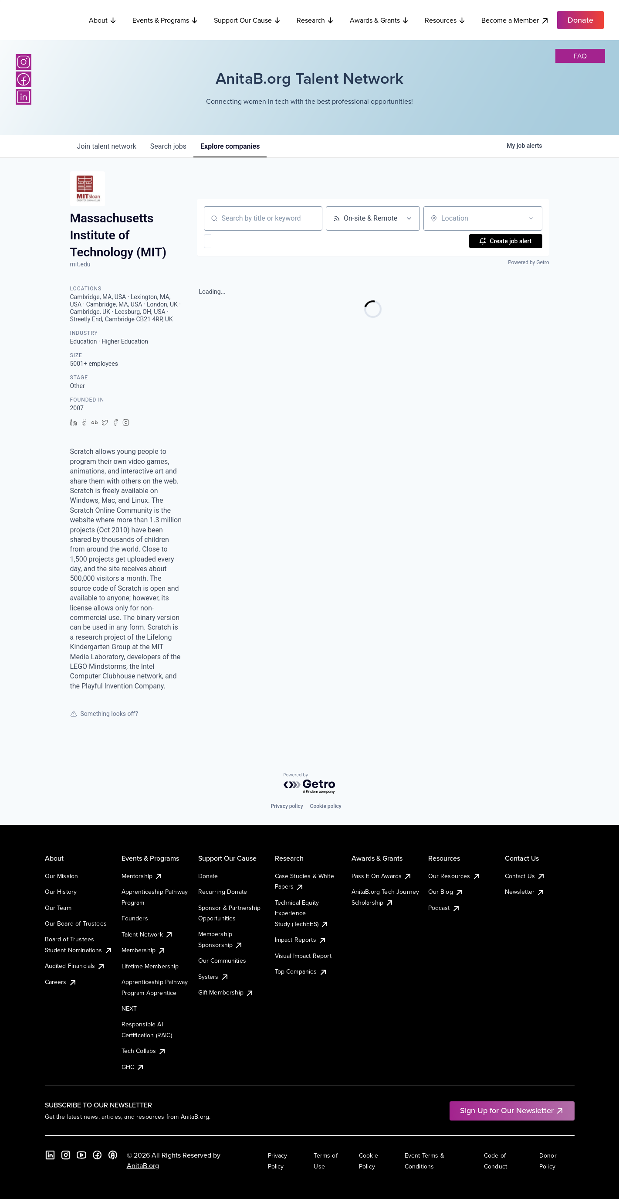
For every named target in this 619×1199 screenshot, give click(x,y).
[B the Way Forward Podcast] (113, 1155)
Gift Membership (226, 992)
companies (230, 146)
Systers (213, 976)
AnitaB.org (143, 1165)
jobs (168, 146)
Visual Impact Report (303, 955)
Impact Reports (301, 939)
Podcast (444, 907)
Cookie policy (326, 806)
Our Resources (454, 876)
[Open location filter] (531, 218)
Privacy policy (287, 806)
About (103, 19)
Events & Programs (165, 19)
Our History (61, 891)
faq (580, 56)
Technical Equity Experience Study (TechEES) (302, 913)
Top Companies (301, 971)
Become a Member (515, 19)
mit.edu (80, 264)
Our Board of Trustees (76, 923)
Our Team (58, 907)
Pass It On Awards (382, 876)
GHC (133, 1067)
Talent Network (147, 934)
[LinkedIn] (23, 97)
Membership (144, 950)
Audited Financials (75, 965)
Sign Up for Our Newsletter (512, 1110)
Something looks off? (104, 713)
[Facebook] (23, 79)
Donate (208, 876)
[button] (233, 241)
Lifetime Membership (150, 966)
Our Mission (61, 876)
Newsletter (525, 891)
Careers (61, 982)
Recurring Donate (222, 891)
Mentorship (142, 876)
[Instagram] (23, 62)
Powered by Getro (528, 262)
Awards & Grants (379, 19)
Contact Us (525, 876)
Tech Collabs (144, 1050)
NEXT (129, 1008)
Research (315, 19)
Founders (135, 918)
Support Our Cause (247, 19)
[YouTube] (81, 1155)
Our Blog (445, 891)
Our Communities (222, 960)
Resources (445, 19)
